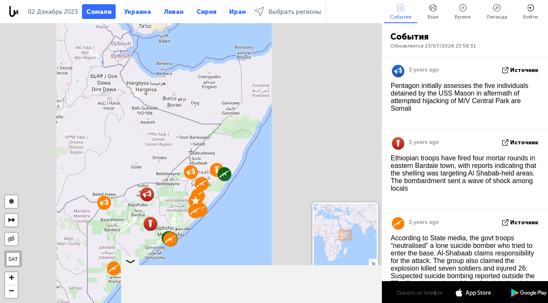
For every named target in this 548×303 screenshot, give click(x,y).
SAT (13, 259)
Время (463, 12)
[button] (195, 211)
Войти (530, 12)
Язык (433, 12)
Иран (237, 12)
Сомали (98, 12)
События (400, 12)
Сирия (206, 12)
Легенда (497, 12)
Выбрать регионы (287, 11)
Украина (137, 12)
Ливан (174, 12)
